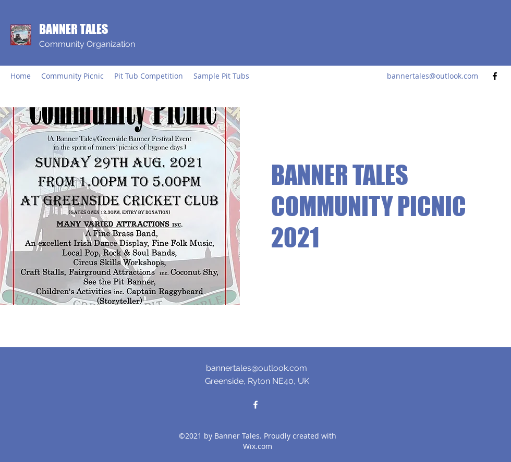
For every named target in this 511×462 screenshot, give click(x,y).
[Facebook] (495, 76)
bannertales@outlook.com (432, 76)
